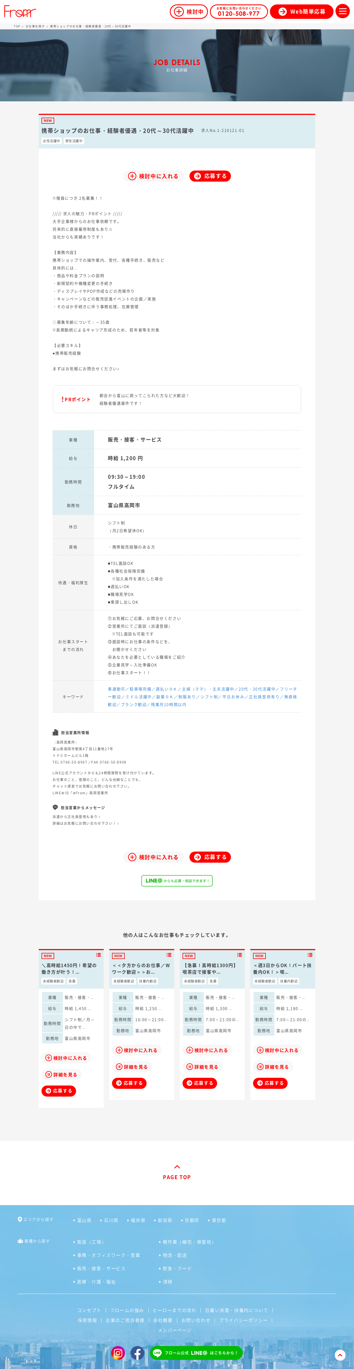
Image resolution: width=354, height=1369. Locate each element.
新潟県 (165, 1220)
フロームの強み (127, 1310)
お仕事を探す (35, 26)
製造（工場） (91, 1241)
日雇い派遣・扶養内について (236, 1310)
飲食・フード (177, 1268)
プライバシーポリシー (243, 1320)
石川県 (111, 1220)
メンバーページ (175, 1330)
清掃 (168, 1281)
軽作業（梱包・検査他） (190, 1241)
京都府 (192, 1220)
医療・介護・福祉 (96, 1281)
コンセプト (89, 1310)
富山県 (84, 1220)
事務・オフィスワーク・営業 (108, 1255)
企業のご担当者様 (125, 1320)
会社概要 (163, 1320)
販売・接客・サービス (101, 1268)
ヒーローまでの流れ (174, 1310)
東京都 (219, 1220)
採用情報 (87, 1320)
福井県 (138, 1220)
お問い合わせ (196, 1320)
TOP (17, 26)
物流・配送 (175, 1255)
